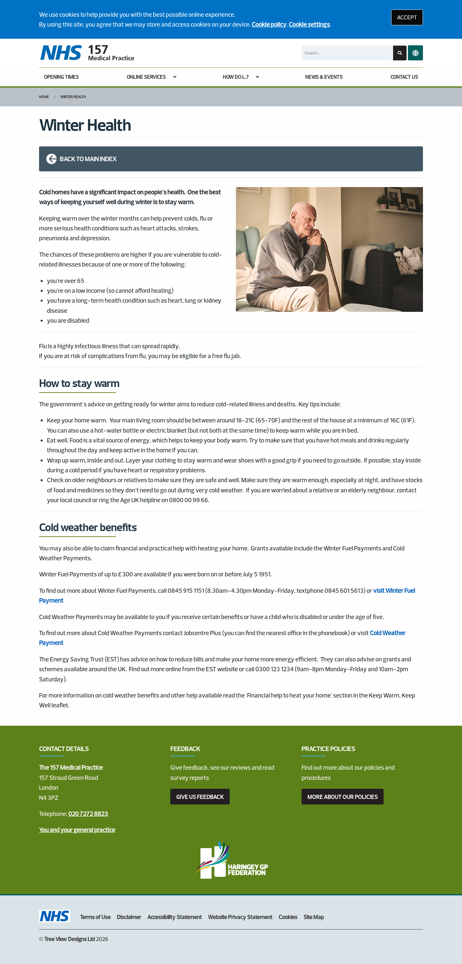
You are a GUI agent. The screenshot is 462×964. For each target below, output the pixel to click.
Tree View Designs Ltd (69, 938)
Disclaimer (129, 916)
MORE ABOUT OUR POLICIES (342, 796)
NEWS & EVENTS (324, 77)
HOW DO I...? (235, 77)
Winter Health (73, 97)
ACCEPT (407, 17)
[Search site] (400, 53)
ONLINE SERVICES (146, 77)
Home (44, 97)
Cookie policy (269, 24)
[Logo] (87, 53)
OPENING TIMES (61, 77)
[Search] (347, 53)
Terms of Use (95, 916)
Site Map (314, 916)
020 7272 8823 (88, 814)
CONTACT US (404, 77)
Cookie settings (309, 24)
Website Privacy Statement (240, 916)
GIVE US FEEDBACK (200, 796)
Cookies (288, 916)
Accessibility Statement (174, 916)
